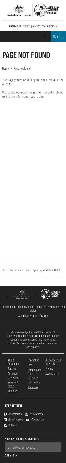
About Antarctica (13, 361)
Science (12, 368)
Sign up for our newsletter (22, 439)
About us (12, 391)
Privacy (49, 368)
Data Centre (34, 382)
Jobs (30, 365)
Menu (58, 37)
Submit (11, 455)
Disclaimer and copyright (53, 361)
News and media (13, 384)
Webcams (33, 387)
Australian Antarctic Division (33, 316)
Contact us (33, 360)
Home (5, 68)
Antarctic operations (13, 375)
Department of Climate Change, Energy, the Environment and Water (33, 308)
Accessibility (52, 373)
